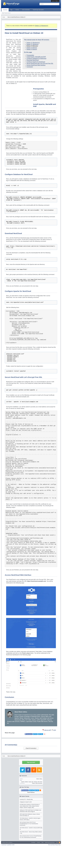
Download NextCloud (32, 60)
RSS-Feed (59, 842)
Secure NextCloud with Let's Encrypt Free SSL (39, 63)
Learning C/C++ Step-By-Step (26, 799)
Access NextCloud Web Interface (35, 65)
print (54, 730)
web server (39, 781)
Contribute (33, 842)
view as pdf (47, 730)
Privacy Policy (58, 844)
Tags (11, 9)
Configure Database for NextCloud (36, 58)
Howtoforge (8, 844)
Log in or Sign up (55, 0)
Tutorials (5, 9)
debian (26, 781)
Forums (17, 9)
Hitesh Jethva (39, 778)
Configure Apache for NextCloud (35, 62)
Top (57, 842)
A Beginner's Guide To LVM (25, 802)
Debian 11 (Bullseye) (32, 44)
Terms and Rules (51, 844)
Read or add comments (37, 783)
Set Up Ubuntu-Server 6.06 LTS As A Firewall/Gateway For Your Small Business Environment (29, 824)
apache (22, 781)
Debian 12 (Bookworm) (41, 25)
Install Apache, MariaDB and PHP (36, 56)
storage (35, 781)
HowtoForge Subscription (38, 9)
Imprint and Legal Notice (50, 842)
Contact (38, 842)
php (32, 781)
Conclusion (29, 66)
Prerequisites (30, 55)
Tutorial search (7, 13)
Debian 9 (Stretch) (31, 47)
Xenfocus (10, 842)
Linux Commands (26, 9)
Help (42, 842)
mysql (29, 781)
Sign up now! (31, 762)
